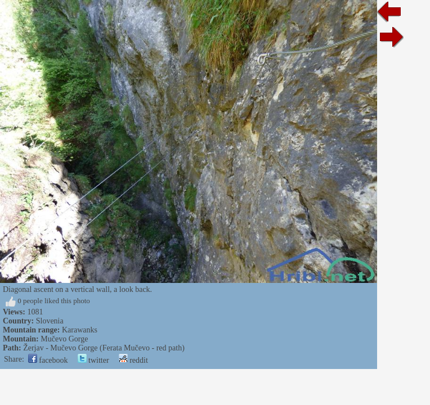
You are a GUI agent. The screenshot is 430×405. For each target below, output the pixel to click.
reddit (133, 360)
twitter (93, 360)
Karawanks (79, 330)
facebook (48, 360)
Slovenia (50, 321)
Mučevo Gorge (64, 339)
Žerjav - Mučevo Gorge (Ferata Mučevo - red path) (104, 348)
